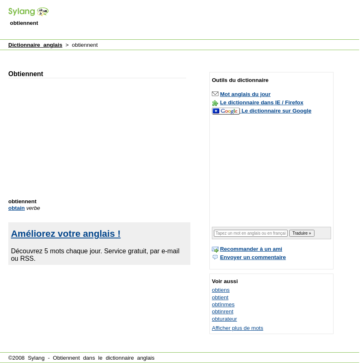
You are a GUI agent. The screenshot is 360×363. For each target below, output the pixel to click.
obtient (220, 297)
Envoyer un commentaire (253, 257)
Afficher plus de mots (237, 328)
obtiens (221, 290)
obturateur (224, 319)
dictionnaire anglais (130, 358)
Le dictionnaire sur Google (277, 111)
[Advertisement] (157, 55)
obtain (16, 208)
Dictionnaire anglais (35, 45)
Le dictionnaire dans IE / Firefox (261, 102)
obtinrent (222, 311)
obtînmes (223, 304)
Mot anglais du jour (245, 94)
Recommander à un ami (251, 249)
